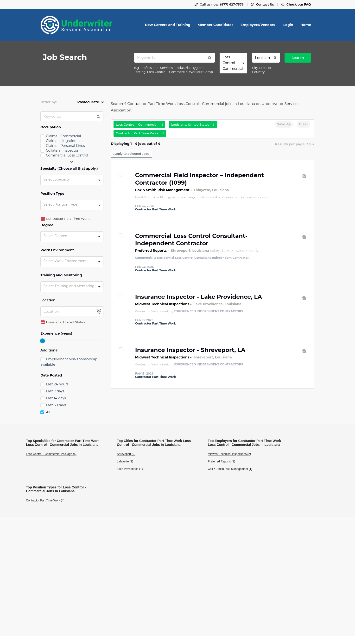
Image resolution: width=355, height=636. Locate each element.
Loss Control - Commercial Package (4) (51, 454)
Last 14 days (56, 398)
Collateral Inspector (62, 150)
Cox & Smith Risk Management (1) (230, 469)
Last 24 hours (57, 384)
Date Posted (51, 375)
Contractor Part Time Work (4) (45, 500)
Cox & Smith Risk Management (162, 190)
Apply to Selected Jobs (131, 154)
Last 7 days (55, 391)
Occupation (50, 127)
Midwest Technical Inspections (162, 304)
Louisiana (220, 190)
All (48, 412)
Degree (46, 225)
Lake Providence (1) (130, 469)
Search (298, 57)
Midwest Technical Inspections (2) (229, 454)
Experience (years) (56, 333)
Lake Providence (208, 304)
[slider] (42, 340)
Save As (284, 124)
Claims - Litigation (61, 141)
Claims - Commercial (63, 136)
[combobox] (233, 63)
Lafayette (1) (125, 461)
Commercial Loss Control (67, 155)
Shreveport (180, 250)
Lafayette (202, 190)
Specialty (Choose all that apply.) (69, 169)
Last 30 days (56, 405)
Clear (303, 124)
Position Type (52, 194)
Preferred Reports (151, 250)
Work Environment (57, 250)
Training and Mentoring (61, 275)
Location (48, 300)
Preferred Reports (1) (221, 461)
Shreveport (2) (126, 454)
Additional (49, 350)
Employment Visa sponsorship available (68, 362)
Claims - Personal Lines (65, 145)
